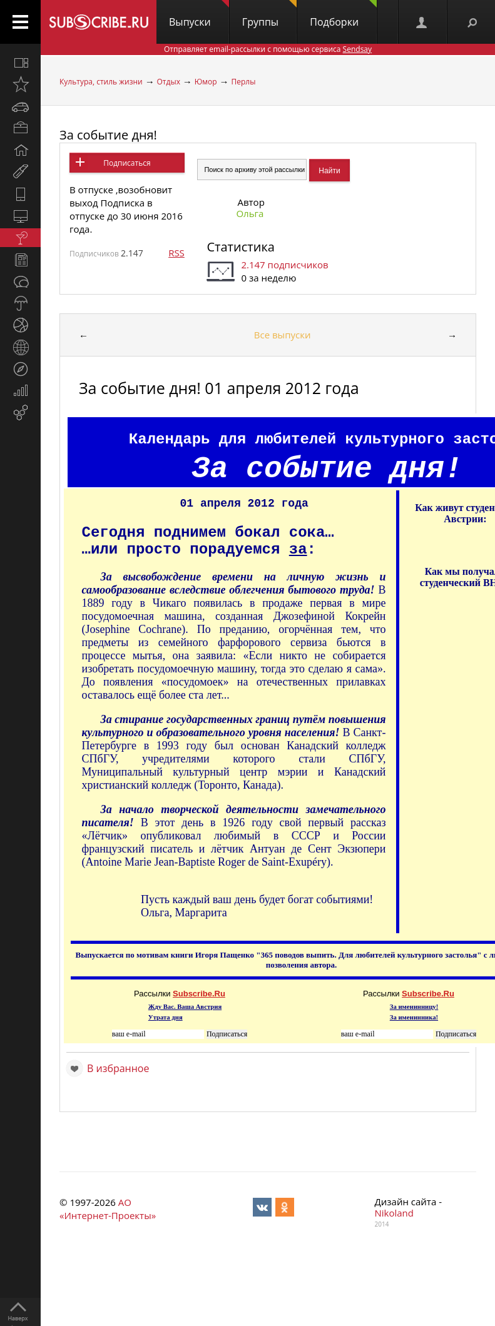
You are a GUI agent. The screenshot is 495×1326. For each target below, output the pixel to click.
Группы (269, 14)
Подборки (343, 14)
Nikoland (394, 1213)
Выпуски (199, 14)
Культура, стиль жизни (101, 81)
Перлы (243, 81)
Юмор (206, 81)
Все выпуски (282, 334)
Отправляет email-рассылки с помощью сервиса (268, 49)
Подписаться (126, 163)
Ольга (249, 213)
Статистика (240, 246)
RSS (176, 252)
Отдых (168, 81)
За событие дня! (108, 134)
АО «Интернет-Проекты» (107, 1209)
